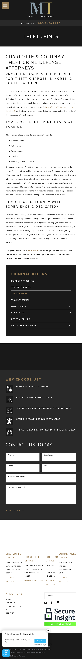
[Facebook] (51, 602)
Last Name (48, 455)
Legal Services (13, 606)
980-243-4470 (49, 23)
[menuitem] (41, 281)
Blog (8, 610)
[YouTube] (45, 602)
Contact (10, 613)
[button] (5, 5)
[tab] (70, 300)
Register (40, 641)
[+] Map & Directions (34, 580)
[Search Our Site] (73, 596)
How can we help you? (16, 487)
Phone (10, 466)
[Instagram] (58, 602)
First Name (12, 455)
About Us (11, 603)
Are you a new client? (16, 476)
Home (8, 599)
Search (50, 596)
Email (46, 466)
